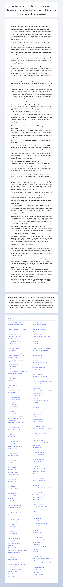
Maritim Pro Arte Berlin (37, 438)
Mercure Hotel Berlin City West (15, 373)
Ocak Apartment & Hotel (13, 519)
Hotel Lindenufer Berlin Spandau (15, 540)
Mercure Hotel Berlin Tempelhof (15, 416)
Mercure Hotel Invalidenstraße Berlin (16, 422)
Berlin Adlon (10, 331)
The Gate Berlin (35, 499)
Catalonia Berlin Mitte (13, 441)
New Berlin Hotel (12, 481)
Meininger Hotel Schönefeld (14, 552)
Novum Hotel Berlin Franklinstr (39, 567)
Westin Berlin (11, 394)
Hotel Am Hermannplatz (13, 517)
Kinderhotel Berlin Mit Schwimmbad (40, 376)
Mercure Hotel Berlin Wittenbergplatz (40, 426)
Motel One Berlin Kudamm (38, 478)
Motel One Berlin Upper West (14, 569)
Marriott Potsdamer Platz (13, 390)
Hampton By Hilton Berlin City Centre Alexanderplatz (16, 419)
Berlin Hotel (10, 439)
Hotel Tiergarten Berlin (37, 518)
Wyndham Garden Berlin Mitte (39, 494)
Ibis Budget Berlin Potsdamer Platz (40, 523)
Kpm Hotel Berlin (12, 479)
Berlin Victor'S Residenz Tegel (39, 546)
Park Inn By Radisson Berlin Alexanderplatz (17, 564)
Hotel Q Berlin (11, 458)
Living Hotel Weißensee (13, 495)
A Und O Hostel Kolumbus (14, 338)
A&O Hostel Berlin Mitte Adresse (15, 334)
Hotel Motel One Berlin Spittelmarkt (40, 350)
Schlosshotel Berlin (36, 388)
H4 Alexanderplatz (12, 434)
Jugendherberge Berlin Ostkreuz (15, 446)
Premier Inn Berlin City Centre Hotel (40, 400)
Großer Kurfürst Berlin (37, 334)
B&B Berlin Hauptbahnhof (38, 454)
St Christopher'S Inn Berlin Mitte (39, 468)
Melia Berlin (10, 545)
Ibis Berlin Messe (36, 525)
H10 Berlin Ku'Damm (12, 368)
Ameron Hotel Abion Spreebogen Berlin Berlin (42, 527)
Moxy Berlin (35, 341)
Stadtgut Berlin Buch (12, 493)
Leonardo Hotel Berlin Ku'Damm (15, 409)
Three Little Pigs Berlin (37, 355)
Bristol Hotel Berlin (12, 413)
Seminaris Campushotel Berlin (39, 409)
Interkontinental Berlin (13, 385)
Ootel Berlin (10, 498)
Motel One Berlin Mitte (13, 357)
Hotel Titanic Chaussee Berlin (14, 345)
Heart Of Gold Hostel (37, 492)
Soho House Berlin (12, 350)
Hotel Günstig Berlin (12, 531)
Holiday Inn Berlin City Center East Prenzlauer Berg (42, 559)
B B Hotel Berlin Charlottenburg (15, 528)
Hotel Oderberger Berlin (37, 419)
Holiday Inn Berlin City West (14, 397)
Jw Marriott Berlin (12, 557)
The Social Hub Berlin (37, 447)
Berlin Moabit (35, 449)
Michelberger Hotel (12, 392)
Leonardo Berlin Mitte (13, 474)
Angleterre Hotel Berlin (37, 457)
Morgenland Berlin (12, 514)
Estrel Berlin (11, 380)
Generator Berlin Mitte (37, 535)
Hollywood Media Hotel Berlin (14, 341)
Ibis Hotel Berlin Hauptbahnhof (15, 364)
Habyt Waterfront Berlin (13, 488)
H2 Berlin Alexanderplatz (13, 378)
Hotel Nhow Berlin (36, 490)
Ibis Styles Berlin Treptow (38, 509)
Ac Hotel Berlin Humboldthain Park (15, 562)
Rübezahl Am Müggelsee (37, 574)
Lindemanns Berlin (12, 554)
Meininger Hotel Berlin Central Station (16, 355)
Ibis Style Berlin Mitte (37, 556)
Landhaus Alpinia (12, 502)
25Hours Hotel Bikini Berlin (14, 376)
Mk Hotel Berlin (11, 486)
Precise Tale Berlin (12, 547)
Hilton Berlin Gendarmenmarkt (14, 505)
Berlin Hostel (11, 576)
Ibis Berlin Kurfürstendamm (38, 421)
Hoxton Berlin (35, 343)
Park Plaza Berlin (36, 405)
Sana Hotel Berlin (36, 395)
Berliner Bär (35, 551)
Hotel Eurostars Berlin (37, 414)
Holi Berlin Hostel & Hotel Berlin (39, 433)
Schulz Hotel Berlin (36, 364)
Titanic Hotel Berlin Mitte (13, 432)
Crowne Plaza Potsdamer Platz (15, 512)
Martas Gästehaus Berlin (37, 497)
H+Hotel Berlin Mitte (36, 532)
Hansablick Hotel (36, 369)
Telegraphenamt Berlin (37, 393)
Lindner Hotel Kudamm (37, 504)
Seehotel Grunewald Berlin (38, 459)
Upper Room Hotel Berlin (13, 465)
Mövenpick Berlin (12, 491)
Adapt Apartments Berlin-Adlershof (40, 442)
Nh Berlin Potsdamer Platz (14, 429)
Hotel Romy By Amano (37, 544)
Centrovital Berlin (12, 484)
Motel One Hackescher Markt (38, 539)
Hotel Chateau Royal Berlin (14, 399)
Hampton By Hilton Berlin (37, 345)
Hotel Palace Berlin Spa (13, 443)
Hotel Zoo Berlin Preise (37, 440)
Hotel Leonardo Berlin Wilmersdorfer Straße (42, 381)
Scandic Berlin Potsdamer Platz (39, 357)
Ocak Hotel (34, 511)
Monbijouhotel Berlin (36, 461)
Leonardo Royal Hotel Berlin (38, 372)
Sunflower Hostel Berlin (13, 533)
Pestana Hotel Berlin (36, 379)
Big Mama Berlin (11, 411)
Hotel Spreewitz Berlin (13, 536)
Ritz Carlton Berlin (36, 386)
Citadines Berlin (11, 526)
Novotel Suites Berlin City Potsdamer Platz (41, 562)
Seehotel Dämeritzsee (13, 472)
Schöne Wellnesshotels (13, 571)
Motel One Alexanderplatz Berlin (39, 483)
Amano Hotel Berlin (12, 559)
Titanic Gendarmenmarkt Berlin (39, 480)
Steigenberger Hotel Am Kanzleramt (40, 397)
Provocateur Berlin (36, 520)
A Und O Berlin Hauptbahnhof (38, 331)
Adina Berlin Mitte (12, 436)
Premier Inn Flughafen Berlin (14, 424)
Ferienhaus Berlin (36, 445)
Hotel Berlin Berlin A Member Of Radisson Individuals (17, 361)
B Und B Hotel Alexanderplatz (14, 469)
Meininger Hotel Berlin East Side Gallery (17, 329)
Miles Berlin (35, 466)
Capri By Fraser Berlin (37, 475)
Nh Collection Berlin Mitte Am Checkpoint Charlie (43, 390)
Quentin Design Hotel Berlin (14, 507)
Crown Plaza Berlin (36, 353)
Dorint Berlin (35, 360)
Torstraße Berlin (35, 549)
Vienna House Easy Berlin (14, 543)
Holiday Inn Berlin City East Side (15, 404)
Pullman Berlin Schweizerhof (14, 327)
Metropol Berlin (35, 327)
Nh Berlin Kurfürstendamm (38, 412)
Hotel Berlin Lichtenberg (37, 542)
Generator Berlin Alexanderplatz (39, 329)
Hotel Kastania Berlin (12, 521)
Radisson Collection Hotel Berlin (15, 322)
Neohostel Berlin (36, 485)
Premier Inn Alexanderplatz (14, 383)
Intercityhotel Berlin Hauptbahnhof (39, 324)
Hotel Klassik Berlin (12, 460)
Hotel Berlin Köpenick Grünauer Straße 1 (41, 336)
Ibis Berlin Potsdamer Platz (14, 343)
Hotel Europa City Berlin (13, 566)
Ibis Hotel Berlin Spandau (38, 452)
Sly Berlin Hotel (35, 402)
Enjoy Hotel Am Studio (37, 464)
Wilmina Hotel (11, 450)
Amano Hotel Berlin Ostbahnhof (39, 367)
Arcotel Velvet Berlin (36, 576)
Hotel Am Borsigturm (12, 453)
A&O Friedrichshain (36, 435)
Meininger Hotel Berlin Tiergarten (15, 324)
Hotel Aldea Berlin (12, 462)
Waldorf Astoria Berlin (37, 374)
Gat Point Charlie (12, 510)
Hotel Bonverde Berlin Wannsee (39, 416)
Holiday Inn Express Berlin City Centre (16, 353)
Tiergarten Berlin (36, 407)
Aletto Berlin (35, 473)
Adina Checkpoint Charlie (13, 427)
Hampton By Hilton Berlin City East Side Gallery (42, 348)
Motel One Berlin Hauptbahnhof (39, 471)
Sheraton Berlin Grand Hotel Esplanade (41, 516)
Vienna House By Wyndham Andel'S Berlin (17, 550)
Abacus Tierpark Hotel (37, 569)
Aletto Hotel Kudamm (13, 387)
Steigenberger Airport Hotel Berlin (39, 362)
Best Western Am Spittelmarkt (39, 383)
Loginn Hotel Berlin (36, 513)
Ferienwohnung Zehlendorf (14, 538)
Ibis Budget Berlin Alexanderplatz (39, 506)
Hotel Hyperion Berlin (13, 406)
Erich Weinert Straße (37, 537)
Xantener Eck (35, 530)
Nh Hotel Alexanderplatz (37, 565)
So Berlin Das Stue (12, 448)
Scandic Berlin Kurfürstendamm (39, 431)
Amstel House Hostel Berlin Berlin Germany (42, 428)
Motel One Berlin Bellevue (38, 501)
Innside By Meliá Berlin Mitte (14, 336)
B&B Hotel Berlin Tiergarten (14, 476)
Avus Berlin (10, 573)
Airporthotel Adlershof (13, 455)
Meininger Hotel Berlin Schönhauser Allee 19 (42, 487)
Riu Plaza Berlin (11, 500)
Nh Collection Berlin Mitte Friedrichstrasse (17, 371)
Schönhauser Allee (36, 423)
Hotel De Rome (11, 524)
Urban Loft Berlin (12, 366)
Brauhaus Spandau (36, 553)
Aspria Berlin (35, 338)
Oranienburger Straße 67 (13, 402)
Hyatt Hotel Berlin (12, 467)
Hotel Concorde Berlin (37, 322)
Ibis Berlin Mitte (35, 572)
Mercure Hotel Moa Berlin (13, 348)
